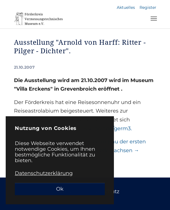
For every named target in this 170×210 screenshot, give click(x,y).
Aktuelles (126, 7)
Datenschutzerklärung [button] (44, 173)
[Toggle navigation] (154, 18)
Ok (60, 189)
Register (148, 7)
